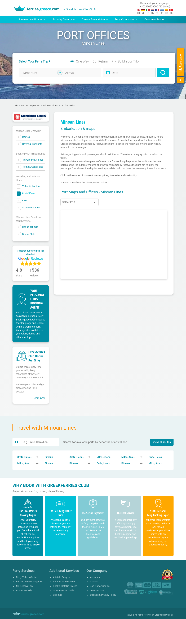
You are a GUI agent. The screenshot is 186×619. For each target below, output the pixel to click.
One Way (82, 61)
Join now (39, 398)
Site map (57, 594)
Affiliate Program (62, 577)
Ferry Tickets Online (26, 577)
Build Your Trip (128, 61)
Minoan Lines (50, 105)
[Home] (16, 105)
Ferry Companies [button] (126, 19)
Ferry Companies (30, 105)
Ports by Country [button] (63, 19)
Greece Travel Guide (63, 590)
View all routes (162, 442)
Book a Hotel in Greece (65, 586)
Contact (94, 581)
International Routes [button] (32, 19)
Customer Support (155, 19)
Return (103, 61)
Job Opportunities (99, 586)
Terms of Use (97, 590)
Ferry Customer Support (29, 581)
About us (95, 577)
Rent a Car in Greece (64, 581)
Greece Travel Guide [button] (95, 19)
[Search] (163, 72)
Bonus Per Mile (24, 590)
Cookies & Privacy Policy (103, 594)
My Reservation (24, 586)
